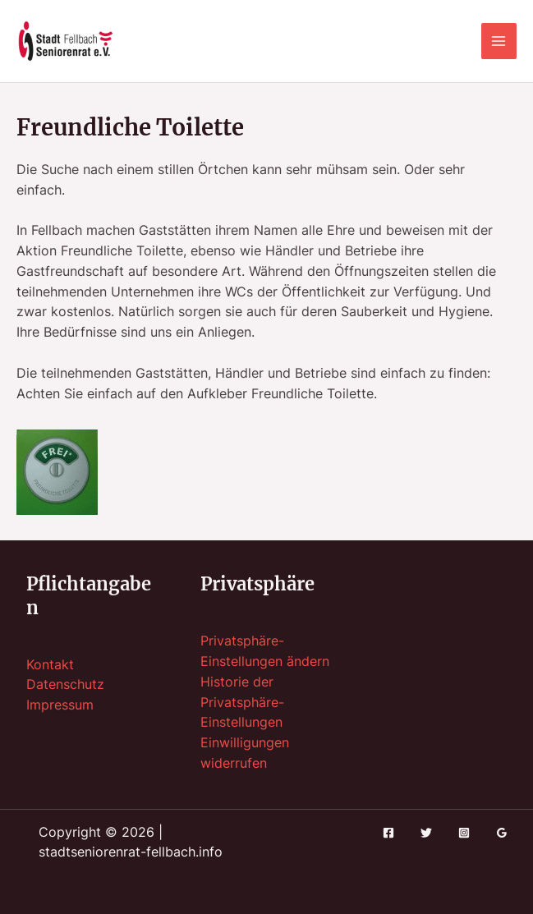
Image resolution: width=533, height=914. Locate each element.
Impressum (60, 705)
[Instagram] (464, 832)
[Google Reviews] (502, 832)
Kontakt (50, 665)
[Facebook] (388, 832)
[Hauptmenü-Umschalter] (499, 40)
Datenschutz (65, 684)
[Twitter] (426, 832)
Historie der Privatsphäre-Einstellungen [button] (242, 702)
